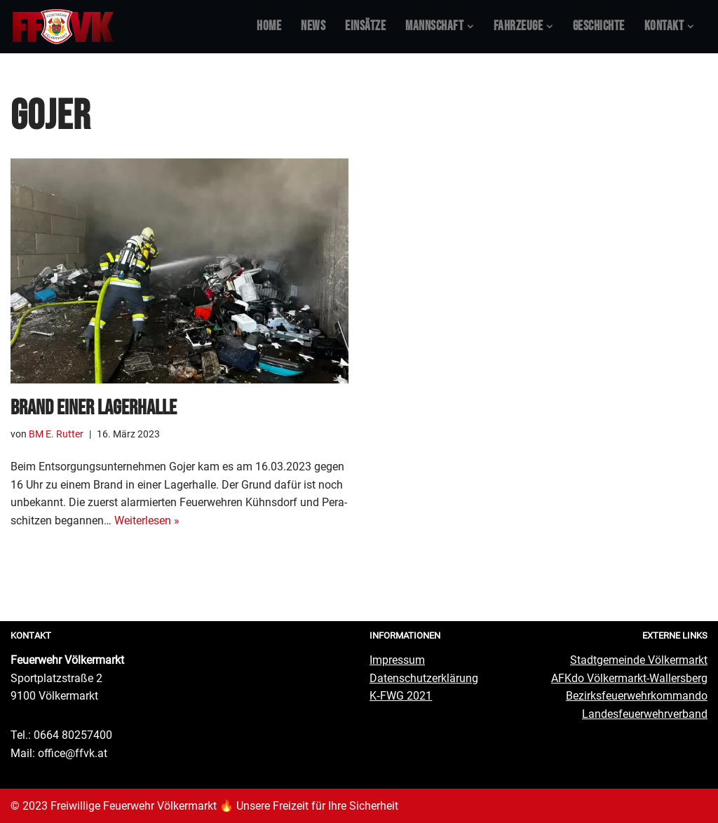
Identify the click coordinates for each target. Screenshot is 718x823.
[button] (470, 26)
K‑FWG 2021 (401, 695)
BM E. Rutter (56, 434)
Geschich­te (599, 26)
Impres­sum (397, 660)
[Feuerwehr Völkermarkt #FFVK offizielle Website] (63, 27)
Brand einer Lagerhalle (94, 408)
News (313, 26)
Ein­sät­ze (365, 26)
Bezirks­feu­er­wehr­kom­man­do (636, 695)
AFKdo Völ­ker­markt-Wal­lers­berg (629, 677)
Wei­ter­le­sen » (147, 520)
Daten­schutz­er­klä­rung (424, 677)
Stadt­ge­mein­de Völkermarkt (638, 660)
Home (269, 26)
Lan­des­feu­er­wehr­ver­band (644, 714)
